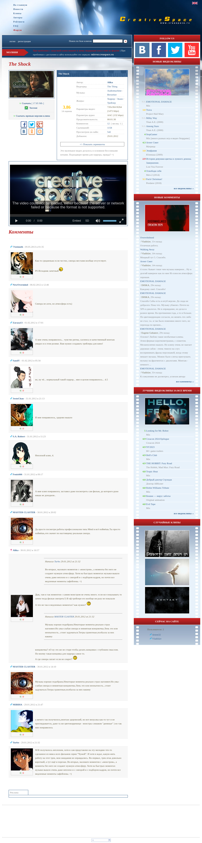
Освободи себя (153, 171)
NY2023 (150, 447)
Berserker (112, 94)
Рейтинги (19, 22)
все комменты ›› (185, 381)
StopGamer (151, 134)
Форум (17, 30)
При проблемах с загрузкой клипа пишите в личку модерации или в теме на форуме (76, 50)
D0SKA (145, 285)
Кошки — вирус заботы (158, 496)
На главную (20, 5)
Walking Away (147, 249)
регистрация (24, 41)
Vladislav (146, 241)
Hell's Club (151, 455)
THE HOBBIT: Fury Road (159, 463)
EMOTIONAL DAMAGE (159, 101)
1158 (109, 127)
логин (12, 41)
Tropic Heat (152, 471)
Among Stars (152, 126)
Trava (149, 109)
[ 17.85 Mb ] (31, 103)
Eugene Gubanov (150, 332)
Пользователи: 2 (155, 629)
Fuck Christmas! (154, 179)
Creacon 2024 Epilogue (157, 438)
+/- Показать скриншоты (92, 144)
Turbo (57, 561)
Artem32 (156, 634)
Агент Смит (152, 142)
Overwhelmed (147, 237)
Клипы (17, 13)
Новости (18, 9)
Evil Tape (150, 504)
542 (109, 132)
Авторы (18, 17)
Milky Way (151, 118)
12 (108, 123)
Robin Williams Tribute (157, 487)
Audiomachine (114, 90)
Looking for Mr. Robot (157, 430)
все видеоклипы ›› (184, 188)
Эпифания (151, 150)
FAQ (15, 26)
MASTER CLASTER (64, 616)
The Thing (112, 86)
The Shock (63, 73)
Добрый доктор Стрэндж (159, 479)
